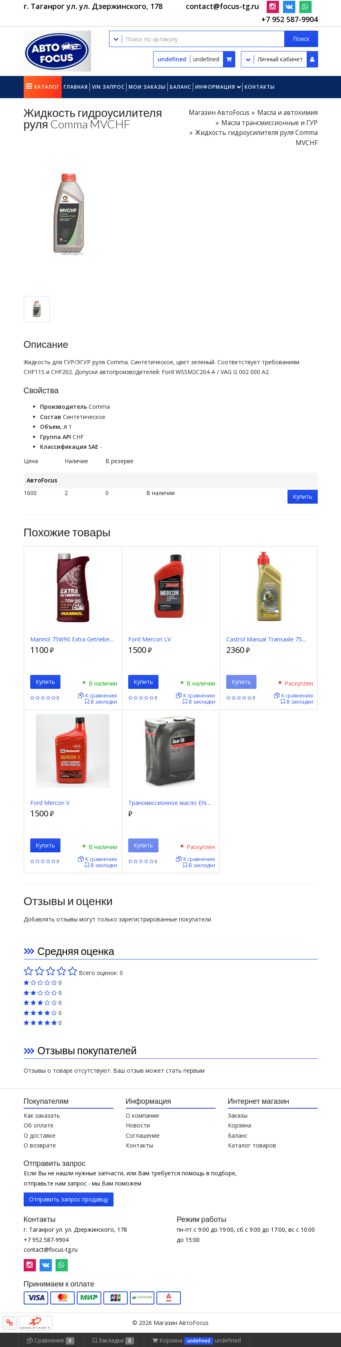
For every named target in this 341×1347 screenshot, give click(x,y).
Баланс (180, 86)
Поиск (301, 39)
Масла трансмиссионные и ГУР (269, 123)
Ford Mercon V (49, 803)
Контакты (260, 86)
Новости (138, 1125)
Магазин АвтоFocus (219, 112)
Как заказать (42, 1115)
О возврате (40, 1145)
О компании (142, 1115)
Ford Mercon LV (149, 639)
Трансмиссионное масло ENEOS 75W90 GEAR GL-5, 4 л (203, 803)
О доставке (40, 1135)
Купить (302, 496)
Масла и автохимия (287, 112)
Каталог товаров (252, 1145)
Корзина (239, 1125)
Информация (215, 86)
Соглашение (143, 1135)
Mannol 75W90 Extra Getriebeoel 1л (78, 639)
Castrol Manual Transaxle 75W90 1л (274, 639)
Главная (76, 86)
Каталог (47, 86)
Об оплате (38, 1125)
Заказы (237, 1115)
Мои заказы (147, 86)
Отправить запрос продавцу (68, 1199)
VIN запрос (108, 86)
